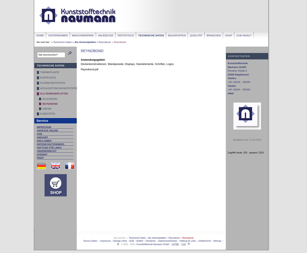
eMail (231, 93)
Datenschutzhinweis (50, 144)
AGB (39, 134)
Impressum (44, 127)
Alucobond (49, 99)
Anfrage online (47, 130)
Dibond (47, 108)
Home (40, 35)
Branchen (214, 35)
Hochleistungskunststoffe (56, 88)
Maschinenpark (83, 35)
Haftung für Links (49, 147)
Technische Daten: (51, 65)
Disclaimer (44, 141)
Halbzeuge (105, 35)
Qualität (196, 35)
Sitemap (42, 154)
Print (40, 158)
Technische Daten (151, 35)
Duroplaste (48, 77)
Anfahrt (42, 137)
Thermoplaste (49, 72)
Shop (228, 35)
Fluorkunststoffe (52, 83)
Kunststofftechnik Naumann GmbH (153, 244)
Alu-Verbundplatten (85, 42)
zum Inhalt (244, 35)
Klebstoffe (47, 113)
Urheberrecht (46, 151)
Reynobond (105, 42)
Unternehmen (58, 35)
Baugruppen (177, 35)
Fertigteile (126, 35)
